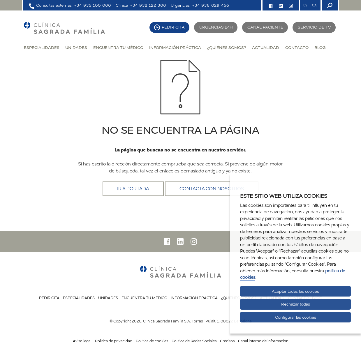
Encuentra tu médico (118, 47)
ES (305, 5)
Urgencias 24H (216, 27)
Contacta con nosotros (211, 189)
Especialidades (41, 47)
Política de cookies (152, 340)
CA (314, 5)
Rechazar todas (295, 304)
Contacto (297, 47)
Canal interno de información (263, 340)
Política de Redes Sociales (194, 340)
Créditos (227, 340)
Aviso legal (82, 340)
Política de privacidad (113, 340)
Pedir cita (173, 27)
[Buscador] (329, 5)
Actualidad (265, 47)
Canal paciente (265, 27)
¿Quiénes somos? (226, 47)
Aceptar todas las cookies (295, 291)
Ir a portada (133, 189)
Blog (319, 47)
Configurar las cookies (295, 317)
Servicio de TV (314, 27)
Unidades (76, 47)
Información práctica (175, 47)
